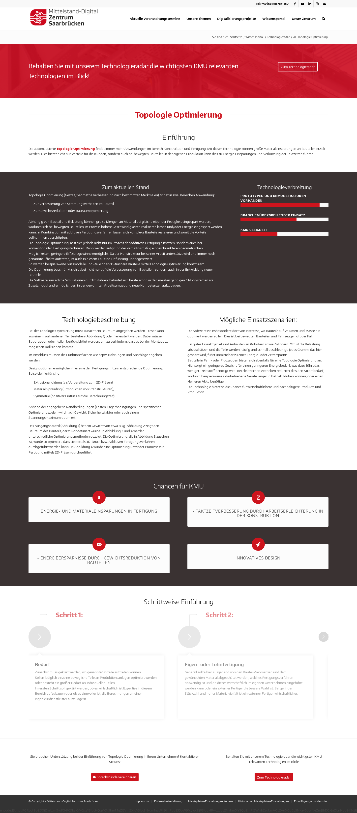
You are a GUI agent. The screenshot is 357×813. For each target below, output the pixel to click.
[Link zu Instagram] (317, 3)
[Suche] (323, 18)
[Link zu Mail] (324, 3)
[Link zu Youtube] (302, 3)
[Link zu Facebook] (294, 3)
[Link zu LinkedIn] (309, 3)
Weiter (323, 637)
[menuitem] (154, 18)
